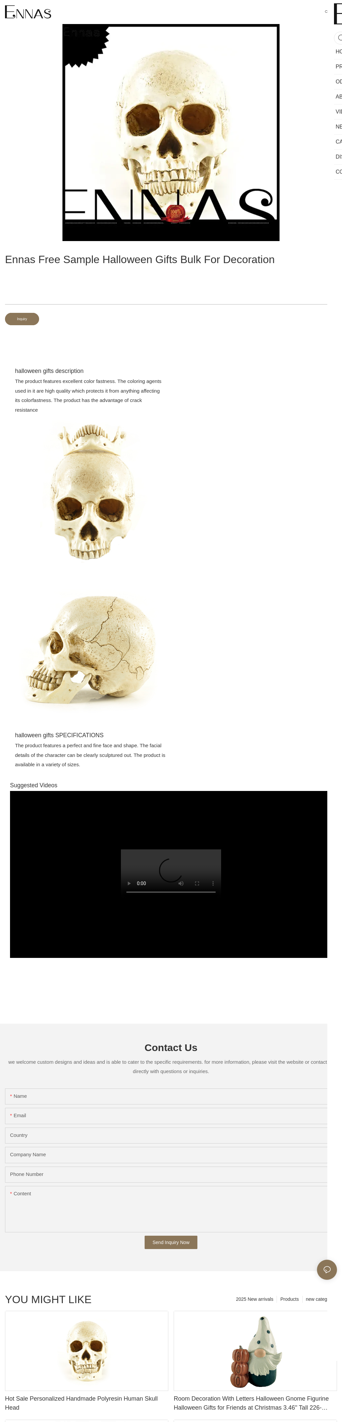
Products (289, 1299)
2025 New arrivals (254, 1299)
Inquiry (22, 319)
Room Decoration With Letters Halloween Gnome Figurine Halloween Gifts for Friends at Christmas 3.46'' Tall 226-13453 (251, 1403)
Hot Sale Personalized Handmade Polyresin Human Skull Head (81, 1403)
